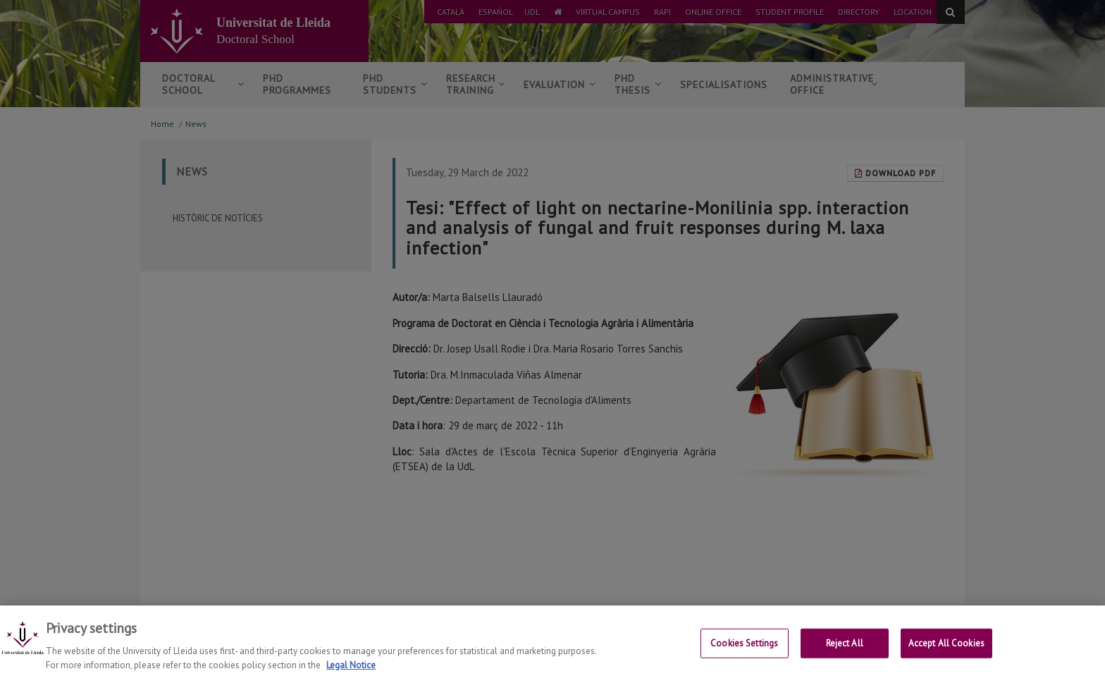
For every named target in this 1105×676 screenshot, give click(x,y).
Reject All (844, 653)
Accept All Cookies (946, 653)
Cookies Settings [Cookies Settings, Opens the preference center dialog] (744, 653)
